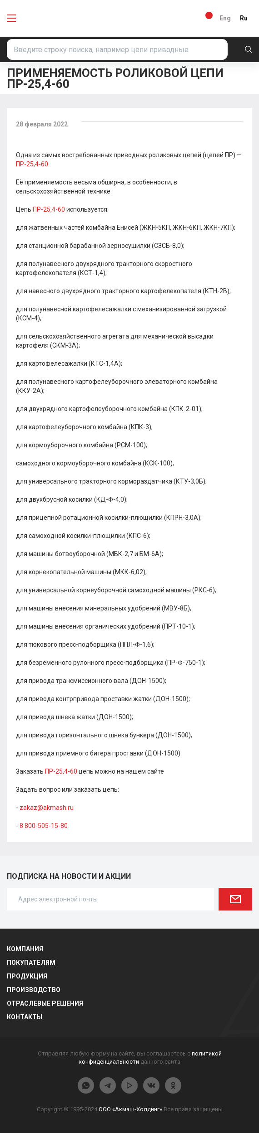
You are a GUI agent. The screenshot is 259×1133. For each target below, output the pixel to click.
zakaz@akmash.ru (47, 807)
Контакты (24, 1017)
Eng (225, 18)
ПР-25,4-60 (49, 209)
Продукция (27, 976)
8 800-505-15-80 (44, 825)
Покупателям (31, 962)
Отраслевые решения (45, 1003)
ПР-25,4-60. (33, 164)
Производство (33, 989)
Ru (244, 18)
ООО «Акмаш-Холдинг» (130, 1109)
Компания (25, 949)
